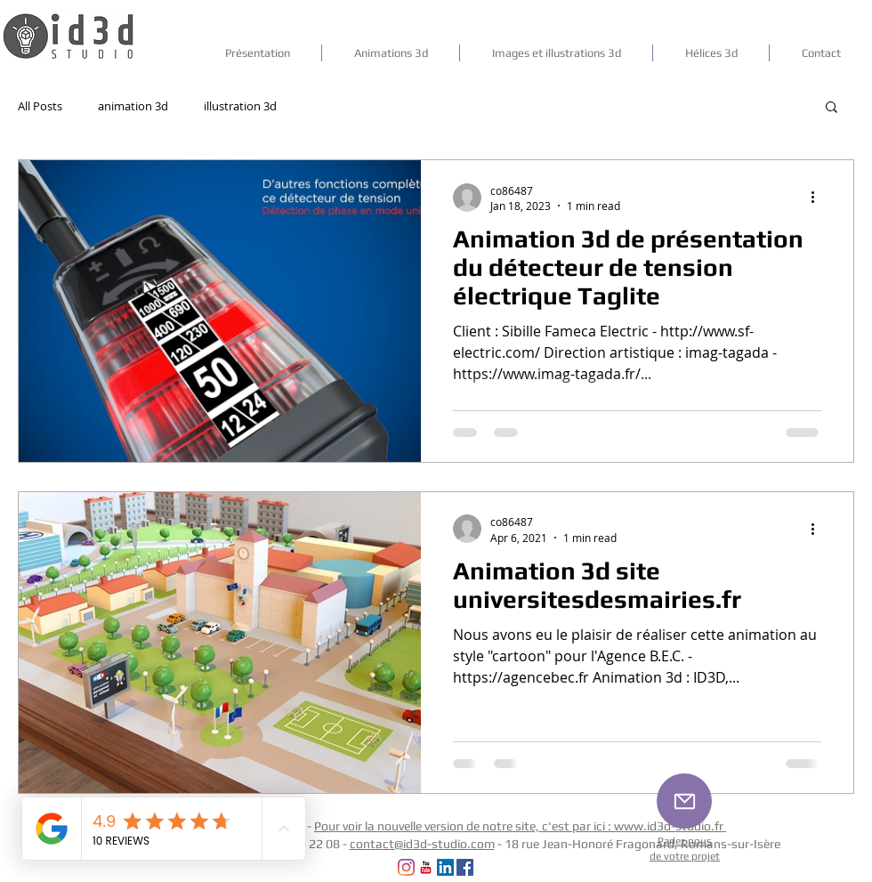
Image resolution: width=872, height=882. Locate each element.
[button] (831, 108)
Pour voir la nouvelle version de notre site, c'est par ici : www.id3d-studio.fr (520, 826)
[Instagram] (406, 867)
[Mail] (684, 801)
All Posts (40, 106)
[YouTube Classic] (425, 867)
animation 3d (133, 106)
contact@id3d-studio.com (422, 844)
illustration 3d (240, 106)
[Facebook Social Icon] (464, 867)
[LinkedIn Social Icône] (445, 867)
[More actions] (818, 197)
